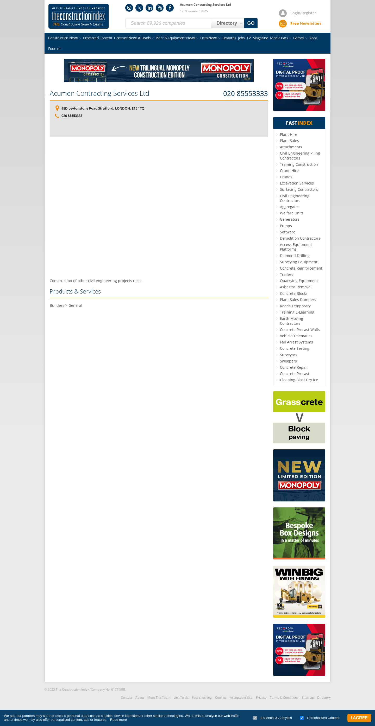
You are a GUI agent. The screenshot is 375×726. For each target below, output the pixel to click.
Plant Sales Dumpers (298, 299)
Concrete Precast (294, 373)
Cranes (286, 176)
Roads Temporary (295, 305)
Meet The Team (158, 697)
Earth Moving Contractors (291, 321)
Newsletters (305, 23)
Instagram (129, 8)
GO (251, 23)
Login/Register (303, 12)
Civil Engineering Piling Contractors (300, 155)
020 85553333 (245, 94)
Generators (289, 219)
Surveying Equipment (298, 261)
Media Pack (279, 37)
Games (298, 37)
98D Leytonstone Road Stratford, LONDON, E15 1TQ (102, 108)
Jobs (241, 37)
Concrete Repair (294, 367)
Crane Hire (289, 170)
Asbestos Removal (295, 286)
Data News (208, 37)
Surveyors (288, 354)
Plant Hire (288, 134)
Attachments (291, 146)
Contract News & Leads (132, 37)
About (139, 697)
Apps (313, 37)
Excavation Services (297, 183)
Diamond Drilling (295, 255)
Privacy (261, 697)
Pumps (286, 225)
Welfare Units (292, 213)
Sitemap (308, 697)
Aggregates (289, 206)
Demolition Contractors (300, 238)
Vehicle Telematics (296, 335)
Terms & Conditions (284, 697)
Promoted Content (97, 37)
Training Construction (299, 164)
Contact (126, 697)
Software (287, 232)
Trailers (286, 274)
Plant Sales (289, 140)
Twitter (139, 8)
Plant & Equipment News (175, 37)
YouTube (160, 8)
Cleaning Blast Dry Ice (299, 379)
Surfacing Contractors (299, 189)
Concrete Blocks (294, 293)
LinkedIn (149, 8)
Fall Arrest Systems (296, 342)
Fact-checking (202, 697)
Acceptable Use (241, 697)
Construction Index (78, 16)
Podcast (54, 48)
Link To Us (181, 697)
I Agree (359, 718)
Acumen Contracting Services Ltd (99, 93)
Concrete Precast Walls (300, 329)
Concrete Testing (294, 348)
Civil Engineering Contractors (294, 198)
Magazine (260, 37)
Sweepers (288, 361)
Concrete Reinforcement (301, 268)
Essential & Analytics (272, 718)
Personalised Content (320, 718)
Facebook (170, 8)
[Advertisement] (159, 207)
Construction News (63, 37)
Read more (118, 720)
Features (229, 37)
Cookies (221, 697)
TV (249, 37)
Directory (324, 697)
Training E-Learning (297, 312)
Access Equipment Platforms (296, 247)
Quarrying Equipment (299, 280)
